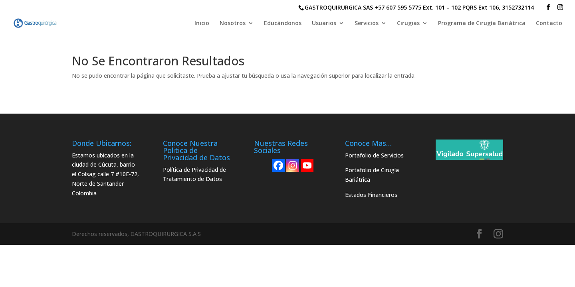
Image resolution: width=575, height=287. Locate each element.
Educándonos (282, 23)
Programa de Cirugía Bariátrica (481, 23)
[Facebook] (278, 165)
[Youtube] (307, 165)
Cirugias (408, 23)
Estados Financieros (371, 195)
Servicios (367, 23)
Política (172, 169)
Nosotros (233, 23)
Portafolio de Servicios (374, 155)
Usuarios (324, 23)
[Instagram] (292, 165)
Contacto (549, 23)
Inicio (201, 23)
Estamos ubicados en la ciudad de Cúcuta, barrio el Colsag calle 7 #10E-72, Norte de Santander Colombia (105, 174)
